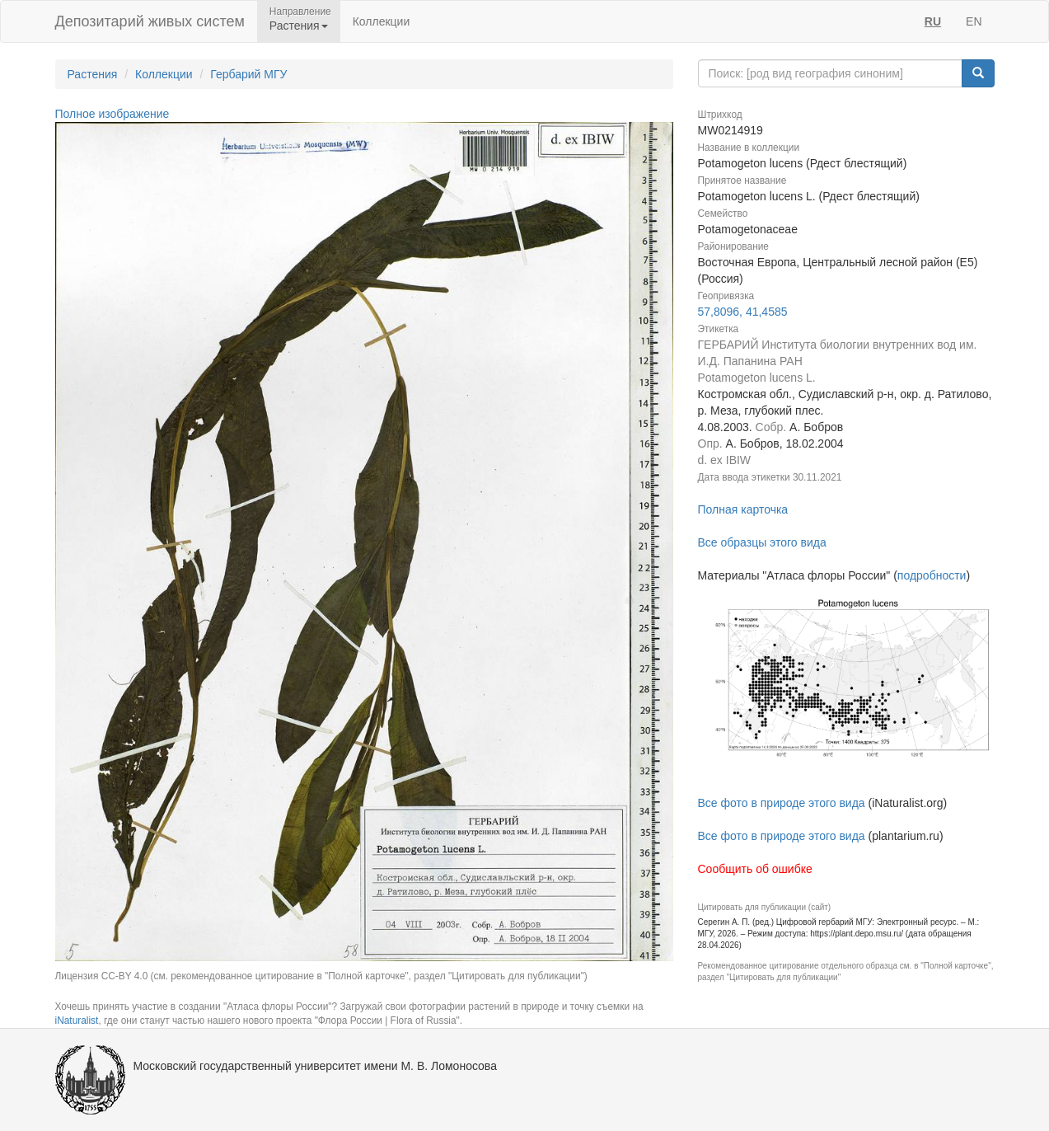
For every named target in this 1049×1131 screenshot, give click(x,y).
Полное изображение (112, 113)
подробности (932, 575)
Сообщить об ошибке (755, 868)
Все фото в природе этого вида (781, 803)
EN (973, 21)
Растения (93, 74)
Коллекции (381, 21)
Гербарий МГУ (248, 74)
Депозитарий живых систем (150, 21)
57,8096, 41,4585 (743, 311)
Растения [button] (298, 25)
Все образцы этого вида (762, 542)
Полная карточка (743, 509)
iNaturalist (77, 1020)
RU (933, 21)
